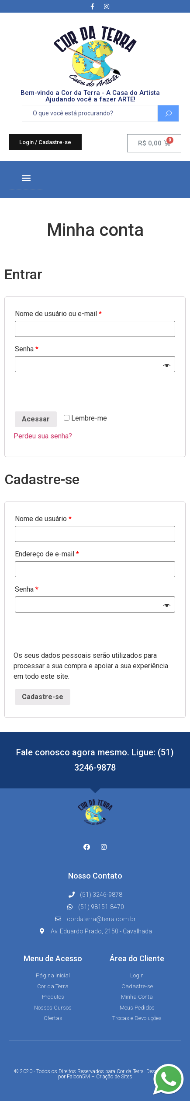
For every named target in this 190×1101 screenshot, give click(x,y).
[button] (45, 142)
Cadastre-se (42, 697)
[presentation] (80, 393)
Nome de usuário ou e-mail (58, 314)
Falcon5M (78, 1077)
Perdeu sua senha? (43, 436)
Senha (26, 349)
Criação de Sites (114, 1077)
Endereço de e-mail (47, 554)
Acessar (36, 419)
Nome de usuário (43, 519)
